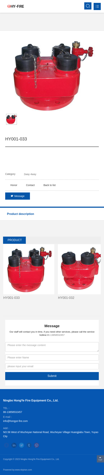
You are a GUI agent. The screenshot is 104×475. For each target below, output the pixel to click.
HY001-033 (11, 298)
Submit (52, 375)
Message (18, 196)
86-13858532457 (56, 335)
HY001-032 (66, 298)
